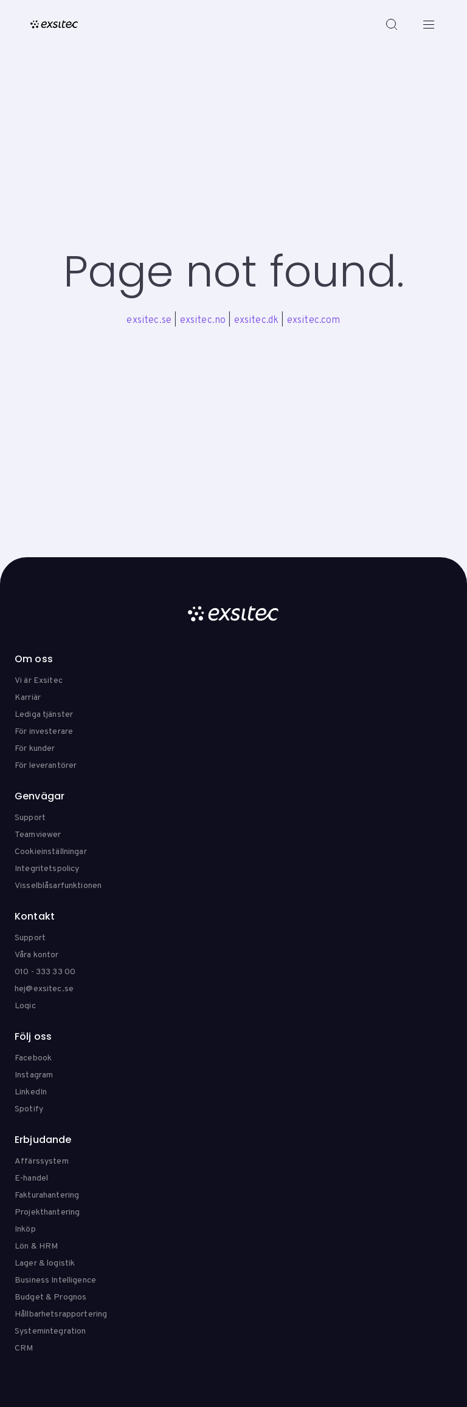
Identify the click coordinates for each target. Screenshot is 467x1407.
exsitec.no (203, 320)
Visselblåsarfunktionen (58, 886)
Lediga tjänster (44, 715)
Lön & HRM (36, 1246)
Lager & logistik (45, 1263)
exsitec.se (148, 320)
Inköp (25, 1229)
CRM (24, 1348)
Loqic (25, 1006)
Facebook (33, 1058)
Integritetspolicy (47, 869)
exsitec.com (314, 320)
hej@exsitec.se (44, 989)
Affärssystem (42, 1161)
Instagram (34, 1075)
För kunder (35, 749)
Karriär (28, 698)
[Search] (391, 24)
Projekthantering (47, 1212)
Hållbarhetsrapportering (61, 1314)
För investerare (44, 732)
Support (30, 818)
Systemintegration (50, 1331)
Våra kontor (37, 955)
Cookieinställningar (51, 852)
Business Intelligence (55, 1280)
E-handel (31, 1178)
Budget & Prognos (50, 1297)
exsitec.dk (256, 320)
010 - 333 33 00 (45, 972)
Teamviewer (38, 835)
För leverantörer (46, 766)
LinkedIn (31, 1092)
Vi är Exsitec (39, 681)
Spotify (29, 1109)
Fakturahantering (47, 1195)
